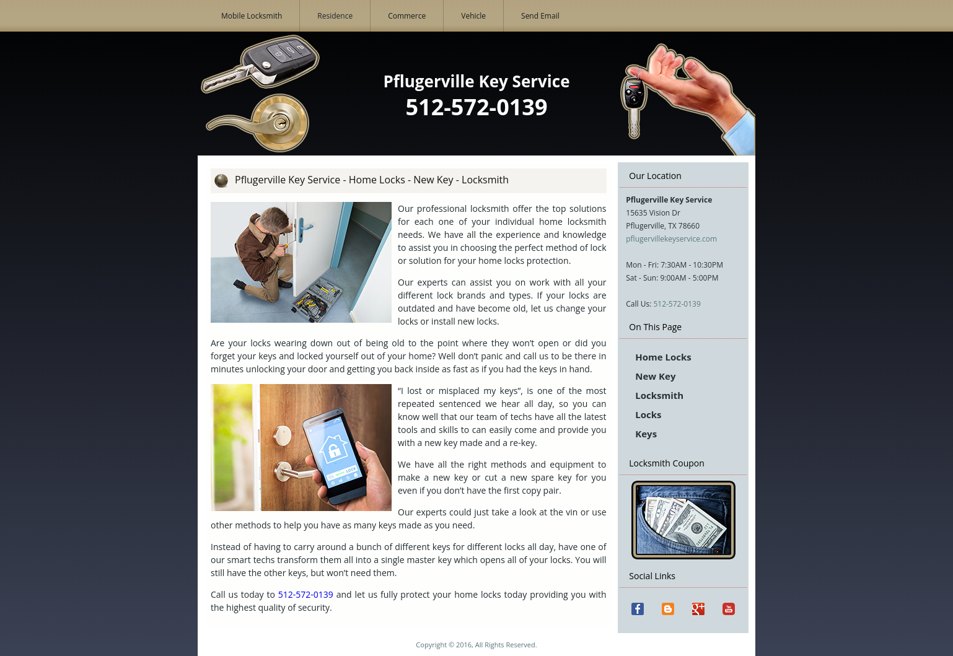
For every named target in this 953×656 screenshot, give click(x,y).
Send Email (540, 16)
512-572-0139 (676, 304)
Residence (335, 16)
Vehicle (473, 16)
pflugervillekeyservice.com (671, 239)
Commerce (407, 16)
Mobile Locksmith (251, 16)
